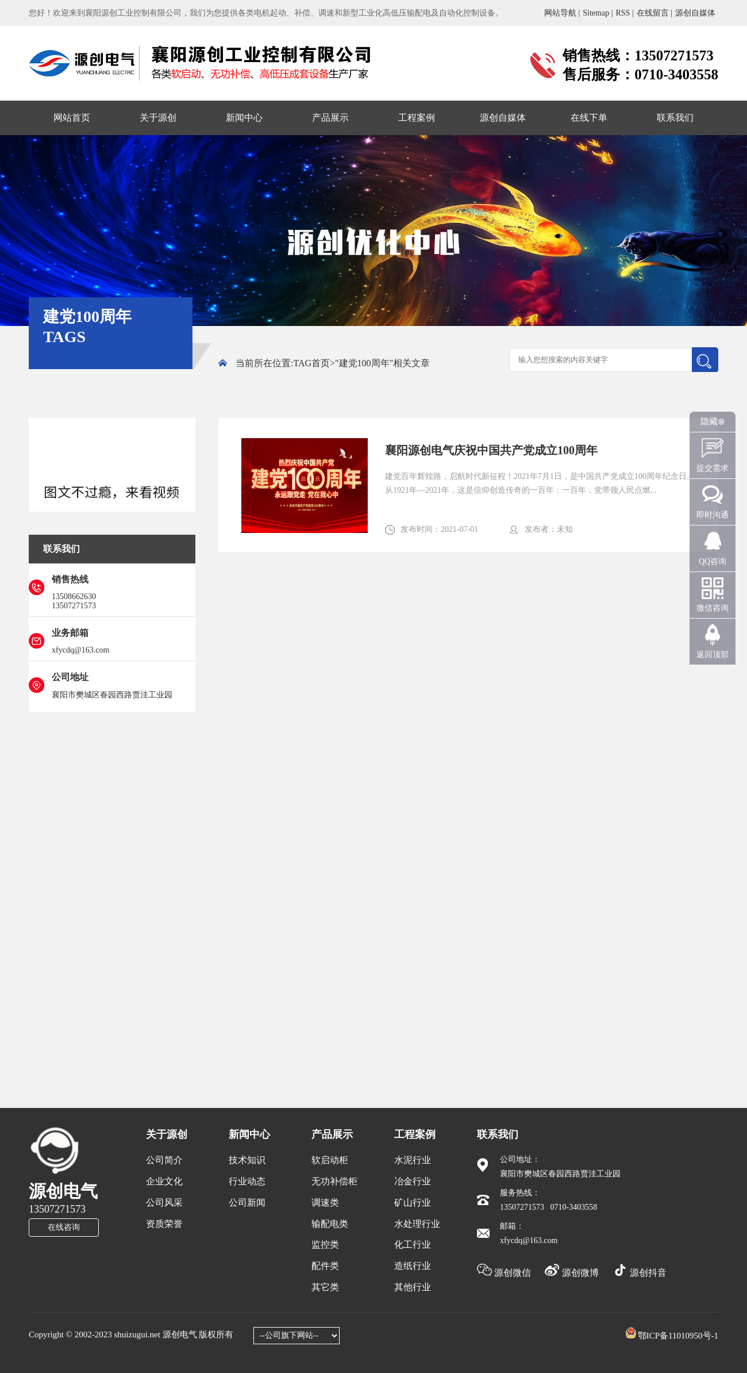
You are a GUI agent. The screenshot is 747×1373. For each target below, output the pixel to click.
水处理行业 (417, 1224)
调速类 (325, 1202)
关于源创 (158, 117)
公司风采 (164, 1202)
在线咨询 (64, 1227)
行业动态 (247, 1181)
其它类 (325, 1287)
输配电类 (329, 1224)
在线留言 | (654, 13)
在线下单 (589, 117)
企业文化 (164, 1181)
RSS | (624, 13)
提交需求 (712, 468)
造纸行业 (412, 1266)
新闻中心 (244, 117)
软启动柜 (329, 1160)
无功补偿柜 (334, 1181)
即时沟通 (712, 515)
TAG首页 (311, 363)
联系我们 (675, 117)
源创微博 (573, 1273)
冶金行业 (412, 1181)
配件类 (325, 1266)
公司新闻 (247, 1202)
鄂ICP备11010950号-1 (678, 1335)
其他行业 (412, 1287)
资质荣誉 (164, 1224)
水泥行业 (412, 1160)
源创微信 (505, 1273)
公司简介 (164, 1160)
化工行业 (412, 1244)
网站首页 (71, 117)
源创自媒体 (695, 13)
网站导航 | (562, 13)
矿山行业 (412, 1202)
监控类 (325, 1244)
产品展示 (330, 117)
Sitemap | (598, 13)
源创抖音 (640, 1273)
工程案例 (416, 117)
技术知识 (247, 1160)
